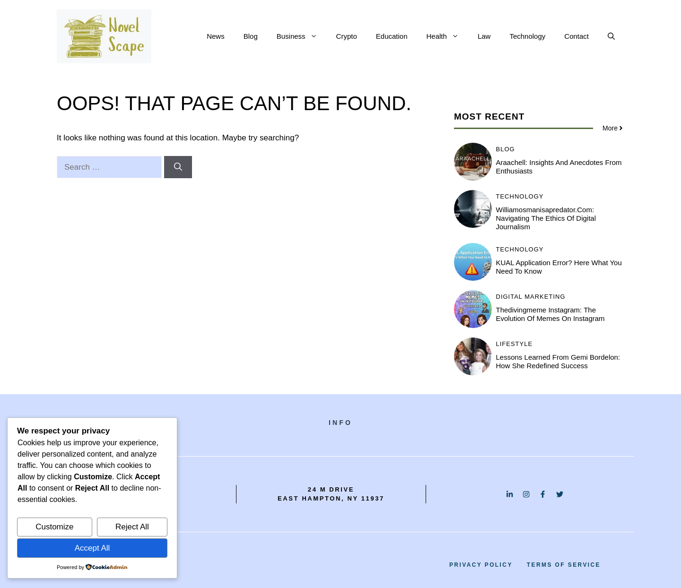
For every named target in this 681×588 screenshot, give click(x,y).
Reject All (132, 526)
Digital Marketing (531, 297)
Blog (251, 36)
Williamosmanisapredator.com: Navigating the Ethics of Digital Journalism (546, 218)
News (216, 36)
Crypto (346, 36)
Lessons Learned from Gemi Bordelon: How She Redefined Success (558, 361)
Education (392, 36)
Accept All (92, 548)
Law (484, 36)
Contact (576, 36)
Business (302, 36)
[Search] (178, 167)
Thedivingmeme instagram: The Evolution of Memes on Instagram (550, 314)
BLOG (505, 149)
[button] (611, 36)
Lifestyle (514, 344)
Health (447, 36)
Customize (54, 526)
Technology (527, 36)
